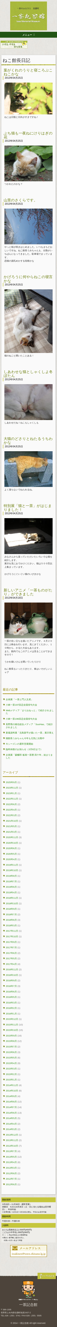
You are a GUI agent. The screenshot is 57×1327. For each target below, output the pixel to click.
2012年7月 (11, 1178)
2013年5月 (11, 1156)
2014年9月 (11, 1096)
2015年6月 (11, 1052)
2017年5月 (11, 958)
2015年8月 (11, 1041)
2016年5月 (11, 997)
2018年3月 (11, 925)
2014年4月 (11, 1123)
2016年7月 (11, 986)
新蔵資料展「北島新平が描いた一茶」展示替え (30, 732)
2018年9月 (11, 909)
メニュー (27, 35)
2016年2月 (11, 1008)
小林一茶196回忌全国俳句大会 (21, 719)
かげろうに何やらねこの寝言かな (28, 279)
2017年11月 (12, 931)
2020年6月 (11, 848)
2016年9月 (11, 980)
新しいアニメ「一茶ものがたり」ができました (28, 592)
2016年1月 (11, 1013)
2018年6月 (11, 920)
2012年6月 (11, 1184)
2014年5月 (11, 1118)
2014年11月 (12, 1085)
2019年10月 (12, 870)
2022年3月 (11, 815)
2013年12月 (12, 1134)
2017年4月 (11, 964)
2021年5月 (11, 826)
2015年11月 (12, 1024)
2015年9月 (11, 1035)
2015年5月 (11, 1057)
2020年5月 (11, 854)
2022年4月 (11, 809)
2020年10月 (12, 843)
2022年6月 (11, 804)
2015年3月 (11, 1068)
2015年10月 (12, 1030)
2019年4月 (11, 892)
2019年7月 (11, 881)
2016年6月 (11, 991)
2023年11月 (12, 787)
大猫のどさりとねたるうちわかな (28, 441)
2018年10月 (12, 903)
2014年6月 (11, 1112)
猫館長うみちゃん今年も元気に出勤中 (25, 738)
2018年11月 (12, 898)
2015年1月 (11, 1079)
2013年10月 (12, 1145)
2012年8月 (11, 1173)
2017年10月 (12, 936)
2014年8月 (11, 1101)
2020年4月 (11, 859)
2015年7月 (11, 1046)
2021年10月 (12, 821)
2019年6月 (11, 887)
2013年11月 (12, 1140)
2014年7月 (11, 1107)
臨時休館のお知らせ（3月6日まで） (24, 749)
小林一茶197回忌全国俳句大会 (21, 705)
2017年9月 (11, 942)
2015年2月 (11, 1074)
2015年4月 (11, 1063)
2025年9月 (11, 782)
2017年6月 (11, 953)
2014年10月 (12, 1090)
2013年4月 (11, 1162)
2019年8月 (11, 876)
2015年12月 (12, 1019)
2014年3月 (11, 1129)
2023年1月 (11, 793)
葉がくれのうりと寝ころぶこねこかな (28, 72)
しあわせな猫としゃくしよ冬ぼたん (28, 374)
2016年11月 (12, 969)
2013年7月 (11, 1151)
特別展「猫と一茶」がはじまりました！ (28, 508)
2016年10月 (12, 975)
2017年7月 (11, 947)
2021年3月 (11, 832)
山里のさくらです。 (20, 200)
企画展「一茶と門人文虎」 (19, 699)
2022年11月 (12, 798)
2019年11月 (12, 865)
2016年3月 (11, 1002)
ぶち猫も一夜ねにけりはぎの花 (28, 135)
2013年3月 (11, 1167)
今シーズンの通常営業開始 (19, 744)
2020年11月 (12, 837)
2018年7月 (11, 914)
